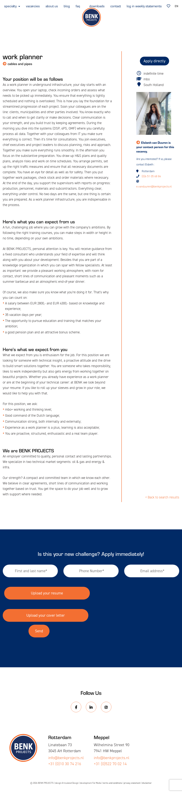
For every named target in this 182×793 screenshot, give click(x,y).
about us (52, 5)
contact (115, 5)
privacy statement (132, 783)
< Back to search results (162, 497)
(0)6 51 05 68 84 (151, 176)
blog (67, 5)
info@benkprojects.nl (66, 757)
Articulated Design (70, 783)
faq (78, 5)
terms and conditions (112, 783)
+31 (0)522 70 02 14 (110, 763)
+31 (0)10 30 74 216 (64, 763)
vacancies (33, 5)
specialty (10, 5)
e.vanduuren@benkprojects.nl (154, 186)
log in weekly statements (144, 5)
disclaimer (147, 783)
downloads (97, 5)
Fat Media (96, 783)
